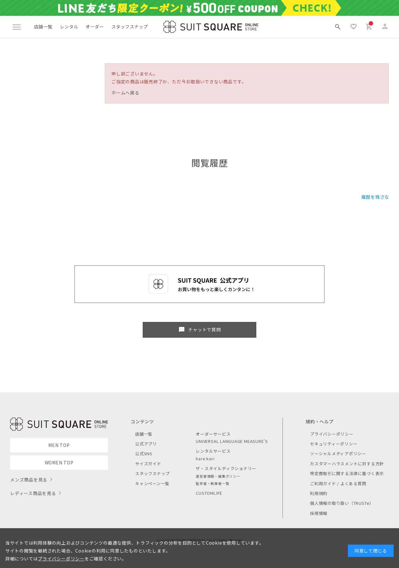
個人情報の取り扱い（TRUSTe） (342, 503)
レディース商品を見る (33, 493)
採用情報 (318, 513)
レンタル (69, 26)
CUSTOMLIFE (209, 493)
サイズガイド (148, 464)
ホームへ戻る (125, 92)
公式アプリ (146, 444)
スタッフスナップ (129, 26)
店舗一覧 (43, 26)
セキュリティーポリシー (333, 444)
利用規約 (318, 493)
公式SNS (143, 453)
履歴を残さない (377, 197)
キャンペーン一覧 (152, 483)
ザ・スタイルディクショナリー (226, 468)
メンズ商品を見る (28, 479)
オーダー (95, 26)
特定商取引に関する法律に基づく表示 (347, 473)
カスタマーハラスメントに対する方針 (347, 464)
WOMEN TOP (59, 462)
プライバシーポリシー (332, 434)
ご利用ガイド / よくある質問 (338, 483)
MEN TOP (58, 445)
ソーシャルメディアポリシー (338, 453)
